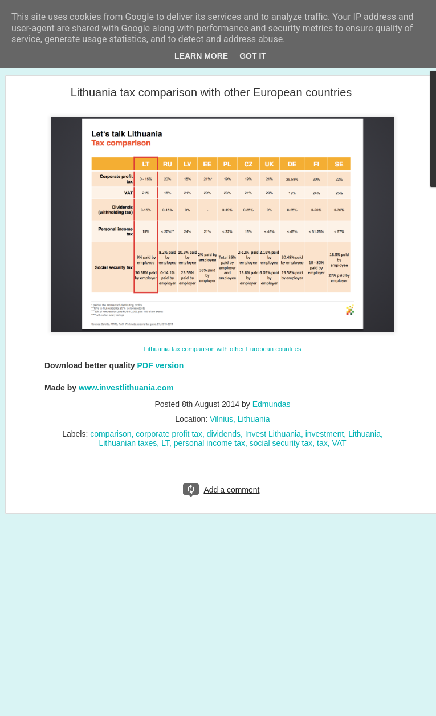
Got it (252, 55)
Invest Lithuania (273, 433)
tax (322, 443)
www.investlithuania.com (126, 387)
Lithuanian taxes (128, 443)
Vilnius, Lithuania (240, 419)
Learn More (201, 55)
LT (165, 443)
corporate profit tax (169, 433)
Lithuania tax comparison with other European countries (211, 92)
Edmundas (271, 404)
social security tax (281, 443)
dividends (224, 433)
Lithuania (364, 433)
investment (324, 433)
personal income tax (209, 443)
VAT (339, 443)
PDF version (160, 365)
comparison (110, 433)
